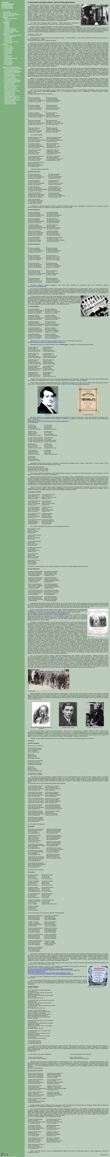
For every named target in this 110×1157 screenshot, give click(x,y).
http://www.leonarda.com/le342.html (64, 974)
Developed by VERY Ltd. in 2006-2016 (9, 1156)
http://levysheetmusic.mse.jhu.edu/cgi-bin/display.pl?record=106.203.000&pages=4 (48, 421)
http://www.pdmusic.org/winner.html (80, 384)
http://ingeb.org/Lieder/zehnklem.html (37, 286)
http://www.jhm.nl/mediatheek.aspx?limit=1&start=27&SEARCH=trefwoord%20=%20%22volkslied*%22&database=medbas (49, 972)
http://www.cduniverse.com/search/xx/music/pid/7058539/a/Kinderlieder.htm (46, 342)
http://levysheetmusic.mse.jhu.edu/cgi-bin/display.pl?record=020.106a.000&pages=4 (48, 613)
